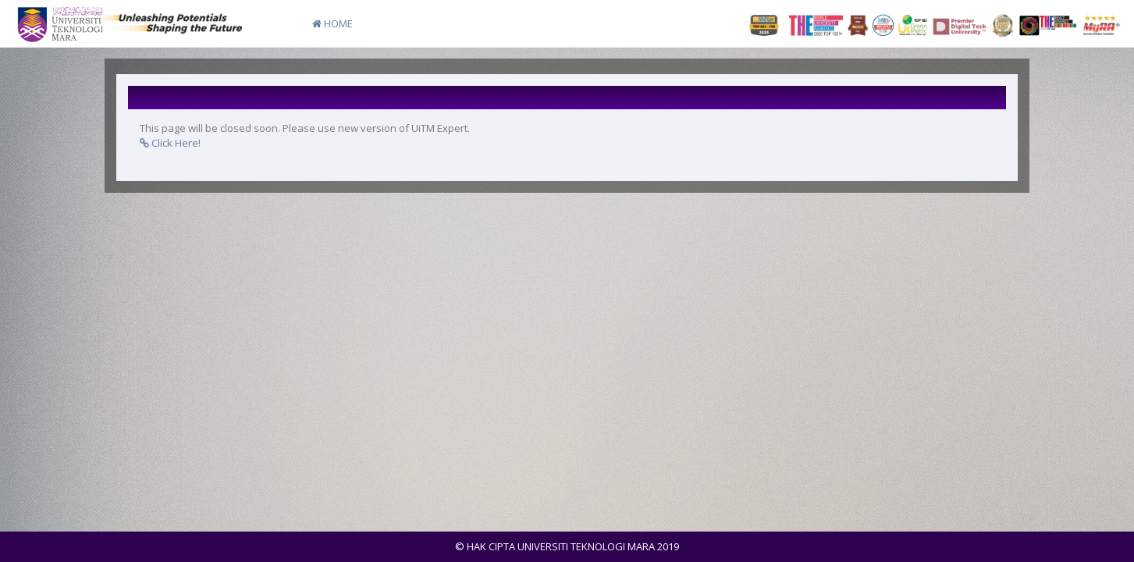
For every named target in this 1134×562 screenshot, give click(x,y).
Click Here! (170, 143)
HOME (332, 23)
